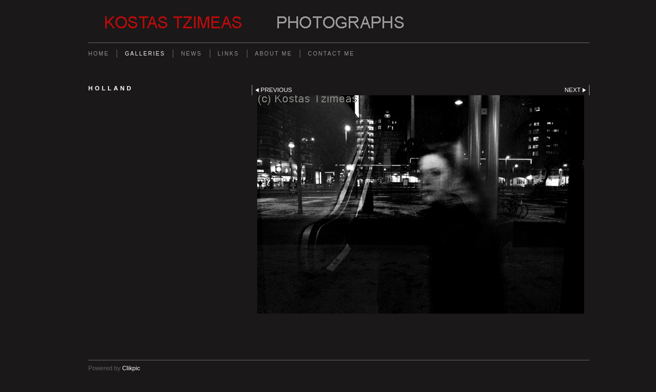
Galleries (145, 54)
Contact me (331, 54)
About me (273, 54)
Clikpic (131, 368)
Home (98, 54)
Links (228, 54)
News (191, 54)
